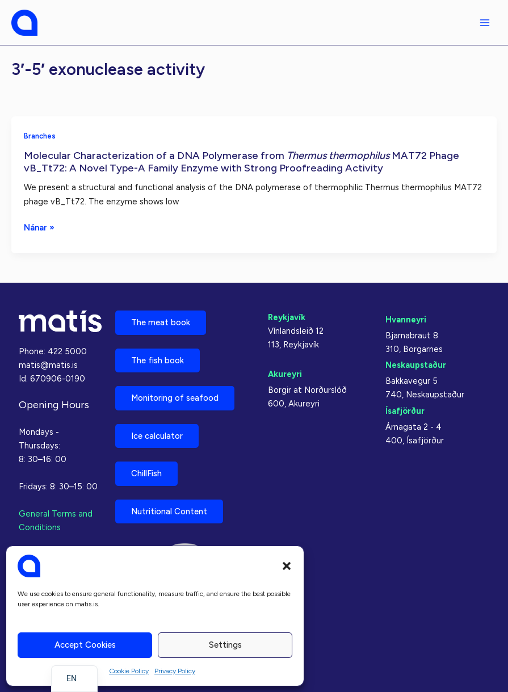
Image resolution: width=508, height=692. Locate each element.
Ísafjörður (405, 410)
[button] (286, 566)
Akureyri (285, 374)
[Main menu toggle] (485, 23)
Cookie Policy (129, 671)
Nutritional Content (169, 511)
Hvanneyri (405, 319)
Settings (225, 645)
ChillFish (146, 473)
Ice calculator (157, 436)
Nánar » (39, 227)
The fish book (157, 360)
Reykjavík (286, 317)
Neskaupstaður (415, 365)
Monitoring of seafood (175, 398)
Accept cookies (85, 645)
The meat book (160, 322)
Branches (40, 136)
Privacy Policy (174, 671)
